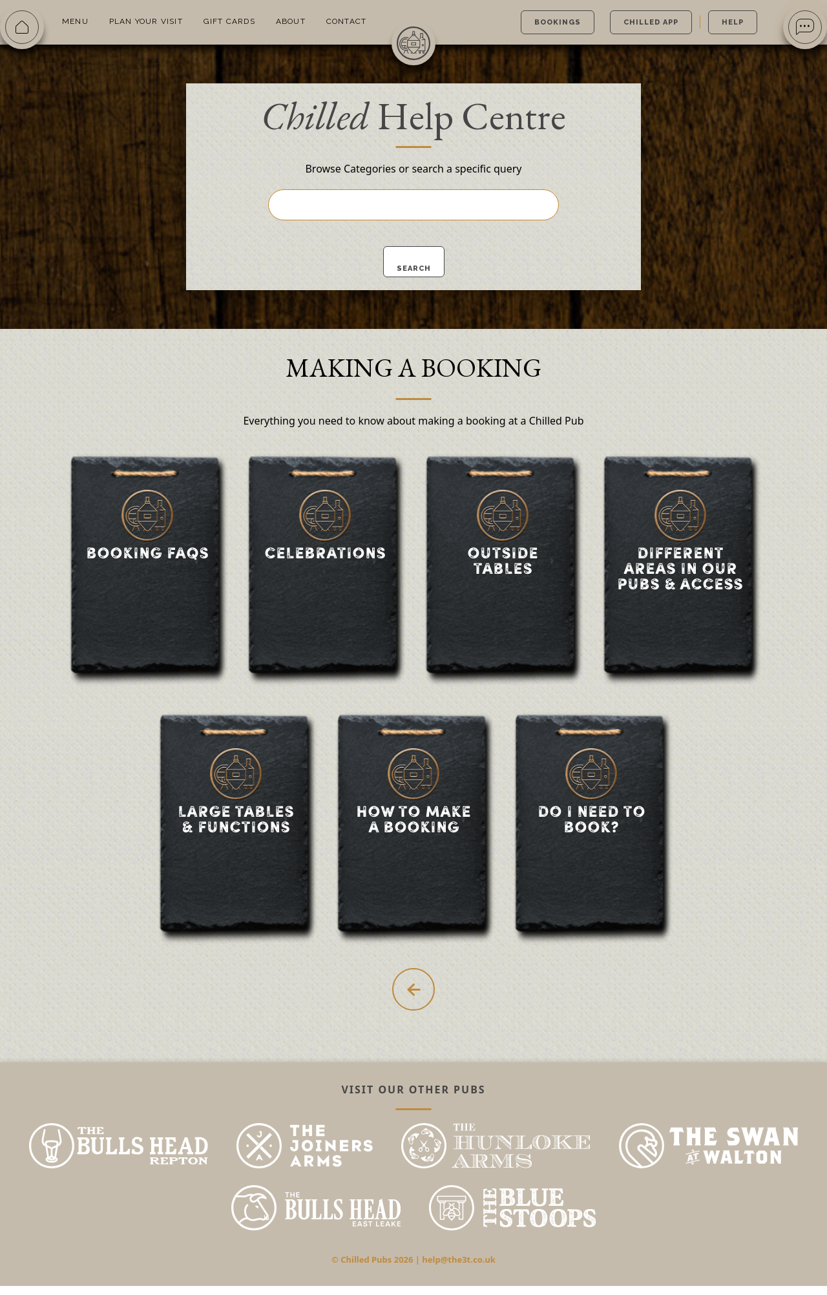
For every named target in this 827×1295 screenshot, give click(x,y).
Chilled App (650, 22)
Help (733, 22)
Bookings (557, 22)
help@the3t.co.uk (459, 1268)
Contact (346, 21)
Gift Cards (229, 21)
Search (414, 268)
